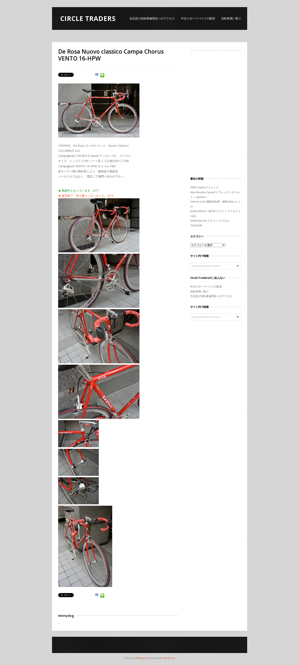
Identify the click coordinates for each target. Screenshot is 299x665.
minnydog (66, 615)
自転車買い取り (231, 18)
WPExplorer (142, 658)
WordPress (169, 658)
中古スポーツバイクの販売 (198, 18)
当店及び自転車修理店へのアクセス (152, 18)
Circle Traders (88, 18)
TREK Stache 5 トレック (204, 187)
